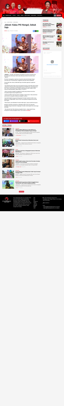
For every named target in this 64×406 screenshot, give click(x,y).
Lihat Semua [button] (21, 191)
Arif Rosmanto (18, 135)
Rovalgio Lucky (18, 166)
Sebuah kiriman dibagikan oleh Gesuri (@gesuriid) (52, 76)
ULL (17, 177)
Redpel (5, 30)
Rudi (17, 156)
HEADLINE (44, 39)
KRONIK (16, 149)
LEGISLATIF (17, 128)
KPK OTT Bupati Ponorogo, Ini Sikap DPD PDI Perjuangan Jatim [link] (49, 37)
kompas (28, 110)
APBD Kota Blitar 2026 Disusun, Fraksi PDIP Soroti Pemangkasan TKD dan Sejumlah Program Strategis (26, 130)
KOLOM (44, 44)
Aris (17, 187)
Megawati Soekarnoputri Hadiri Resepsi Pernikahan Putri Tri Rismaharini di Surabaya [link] (49, 30)
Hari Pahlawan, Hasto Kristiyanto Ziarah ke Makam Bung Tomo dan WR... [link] (48, 24)
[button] (58, 15)
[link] (5, 22)
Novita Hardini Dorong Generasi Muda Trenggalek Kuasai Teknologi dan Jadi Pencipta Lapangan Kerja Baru (26, 183)
